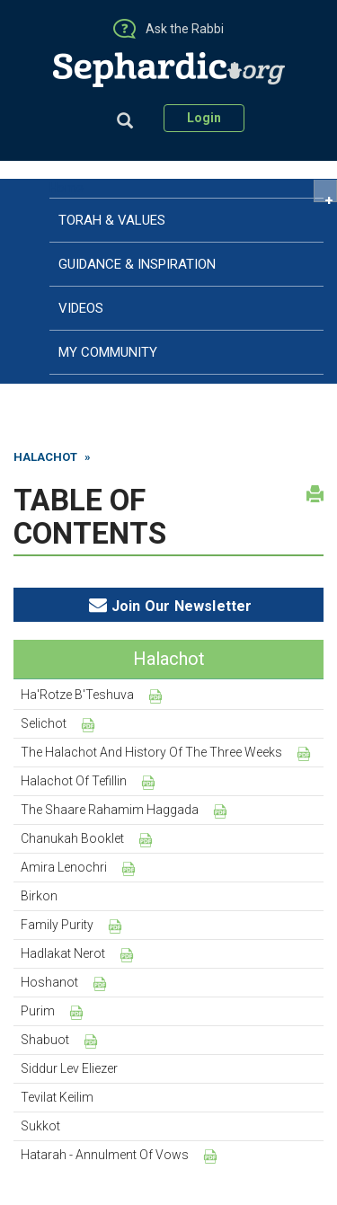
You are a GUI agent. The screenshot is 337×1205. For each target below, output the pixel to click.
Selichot (44, 723)
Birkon (39, 896)
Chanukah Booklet (72, 838)
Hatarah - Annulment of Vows (105, 1154)
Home (66, 188)
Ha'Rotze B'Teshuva (77, 694)
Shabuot (45, 1039)
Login (204, 118)
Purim (38, 1011)
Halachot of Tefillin (74, 781)
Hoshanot (49, 982)
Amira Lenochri (64, 867)
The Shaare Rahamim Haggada (110, 809)
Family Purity (57, 924)
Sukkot (40, 1126)
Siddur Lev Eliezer (69, 1068)
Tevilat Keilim (57, 1097)
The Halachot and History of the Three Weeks (151, 752)
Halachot (45, 457)
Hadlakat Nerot (63, 953)
